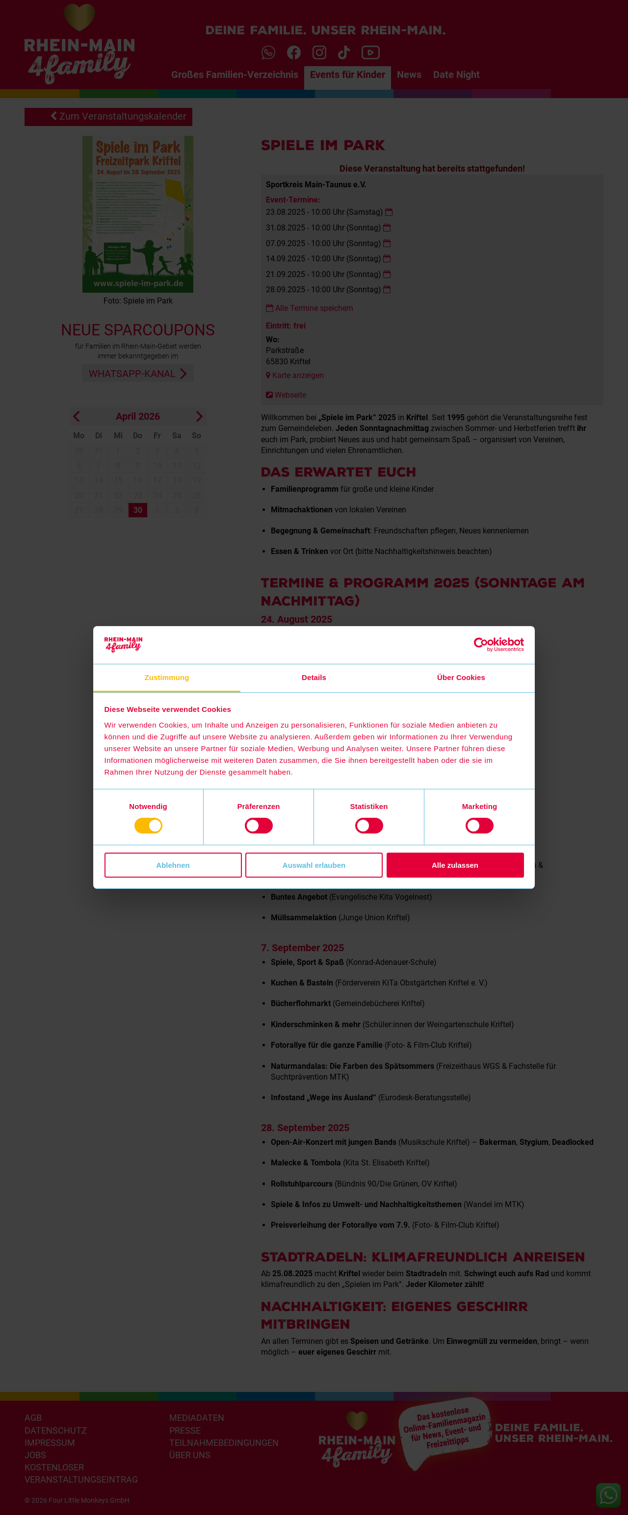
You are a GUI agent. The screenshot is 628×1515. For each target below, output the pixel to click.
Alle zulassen (455, 865)
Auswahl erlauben (314, 865)
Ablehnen (172, 865)
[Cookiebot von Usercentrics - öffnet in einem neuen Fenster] (481, 644)
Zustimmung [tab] (167, 677)
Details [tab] (314, 677)
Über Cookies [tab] (461, 677)
